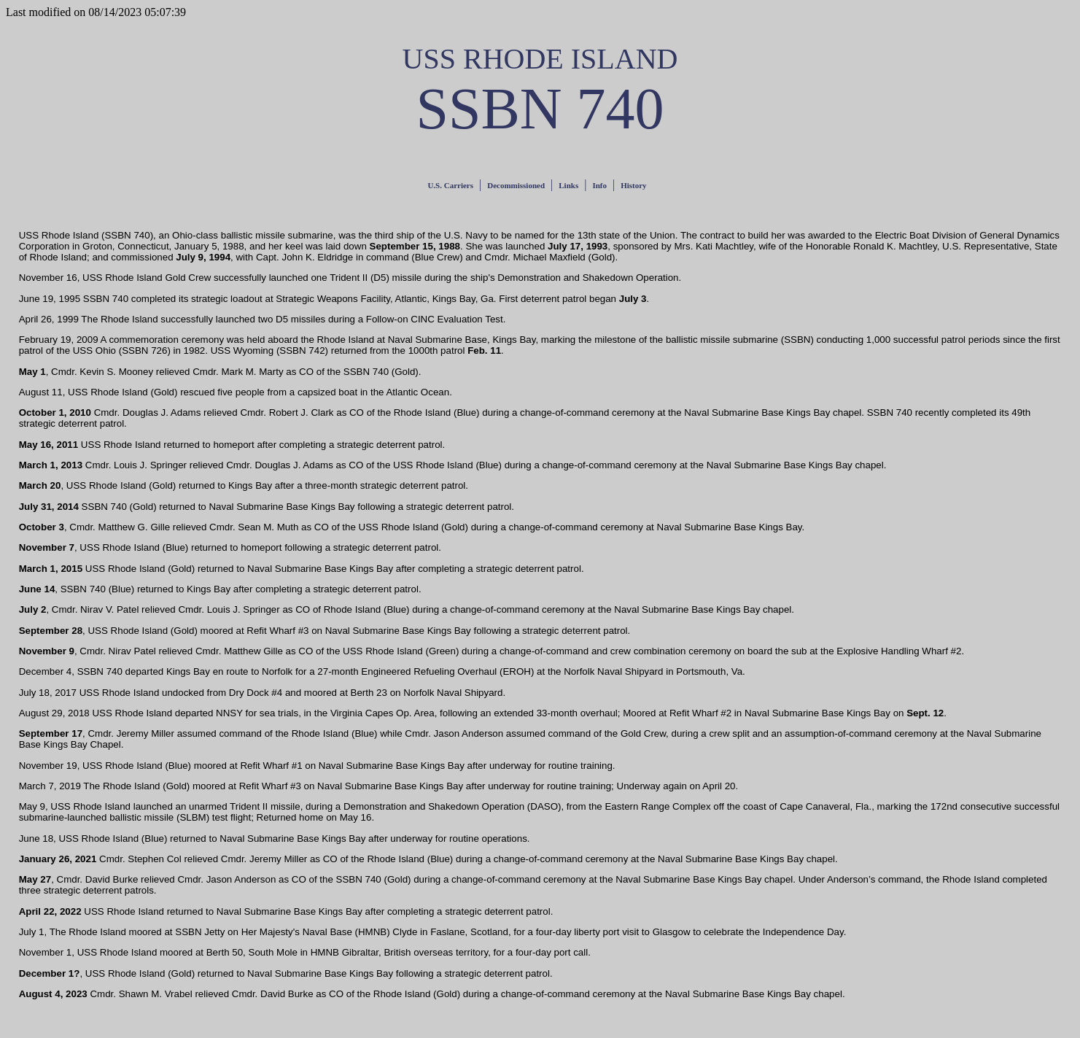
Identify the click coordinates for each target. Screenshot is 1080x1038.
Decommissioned (516, 185)
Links (568, 185)
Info (599, 185)
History (633, 185)
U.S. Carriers (450, 185)
